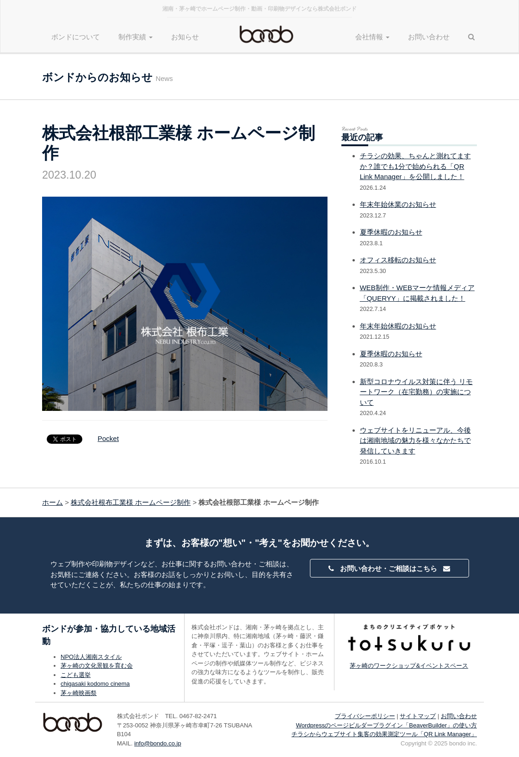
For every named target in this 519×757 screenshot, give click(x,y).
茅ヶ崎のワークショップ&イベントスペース (409, 665)
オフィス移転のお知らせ (398, 260)
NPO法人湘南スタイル (91, 656)
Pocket (108, 438)
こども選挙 (76, 674)
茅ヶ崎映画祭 (79, 692)
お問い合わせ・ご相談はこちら (389, 568)
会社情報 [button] (372, 37)
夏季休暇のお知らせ (391, 232)
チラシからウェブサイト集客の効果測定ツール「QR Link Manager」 (384, 734)
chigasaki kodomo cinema (95, 683)
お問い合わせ (429, 37)
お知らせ (185, 37)
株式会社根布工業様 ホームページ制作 (131, 502)
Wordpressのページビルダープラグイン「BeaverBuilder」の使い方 (386, 725)
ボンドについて (75, 37)
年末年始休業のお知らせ (398, 204)
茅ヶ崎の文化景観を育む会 (97, 665)
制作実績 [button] (135, 37)
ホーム (52, 502)
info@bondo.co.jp (157, 743)
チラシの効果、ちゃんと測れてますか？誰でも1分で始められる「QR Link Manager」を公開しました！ (415, 166)
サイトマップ (418, 716)
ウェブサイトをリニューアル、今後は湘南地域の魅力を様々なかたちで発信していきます (415, 440)
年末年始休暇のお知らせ (398, 326)
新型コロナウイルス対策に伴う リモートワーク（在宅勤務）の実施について (416, 392)
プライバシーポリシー (365, 716)
